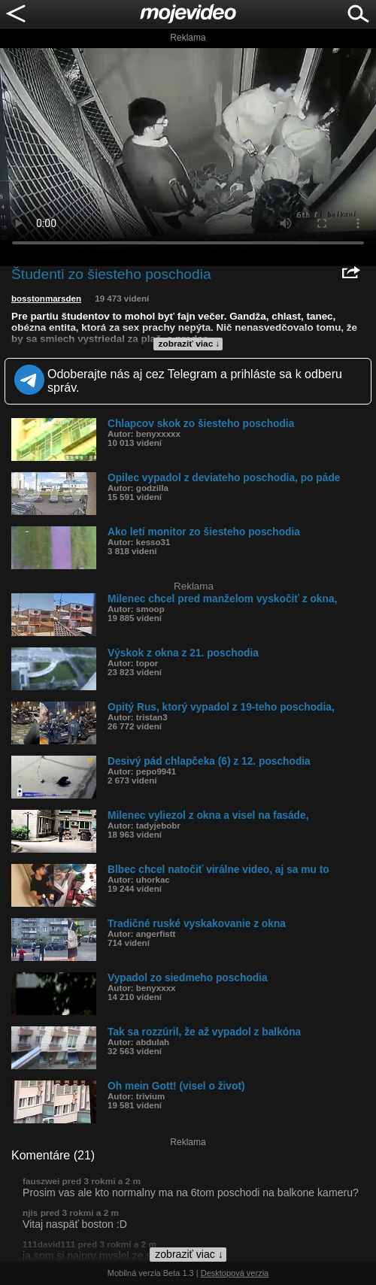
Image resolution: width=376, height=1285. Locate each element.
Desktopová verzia (235, 1272)
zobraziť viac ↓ (189, 343)
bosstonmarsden (46, 298)
